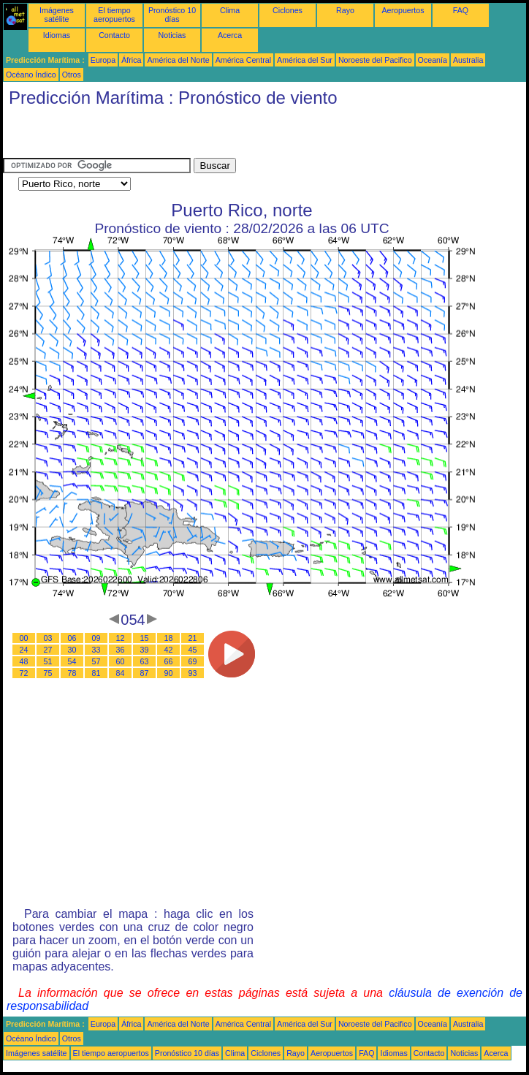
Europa (103, 60)
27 (48, 649)
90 (168, 673)
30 (72, 649)
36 (120, 649)
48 (24, 661)
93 (193, 673)
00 (24, 638)
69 (193, 661)
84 (120, 673)
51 (48, 661)
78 (72, 673)
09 (96, 638)
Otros (71, 74)
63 (144, 661)
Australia (468, 60)
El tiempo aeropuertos (114, 14)
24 (24, 649)
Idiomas (56, 35)
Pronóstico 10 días (172, 14)
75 (48, 673)
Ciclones (287, 10)
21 (193, 638)
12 (120, 638)
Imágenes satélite (56, 14)
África (131, 60)
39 (144, 649)
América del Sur (304, 60)
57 (96, 661)
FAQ (460, 10)
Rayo (345, 10)
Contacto (114, 35)
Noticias (172, 35)
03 (48, 638)
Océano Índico (31, 74)
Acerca (230, 35)
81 (96, 673)
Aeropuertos (402, 10)
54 (72, 661)
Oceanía (432, 60)
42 (168, 649)
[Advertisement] (174, 136)
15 (144, 638)
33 (96, 649)
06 (72, 638)
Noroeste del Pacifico (375, 60)
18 (168, 638)
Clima (230, 10)
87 (144, 673)
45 (193, 649)
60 (120, 661)
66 (168, 661)
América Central (243, 60)
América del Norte (178, 60)
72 (24, 673)
